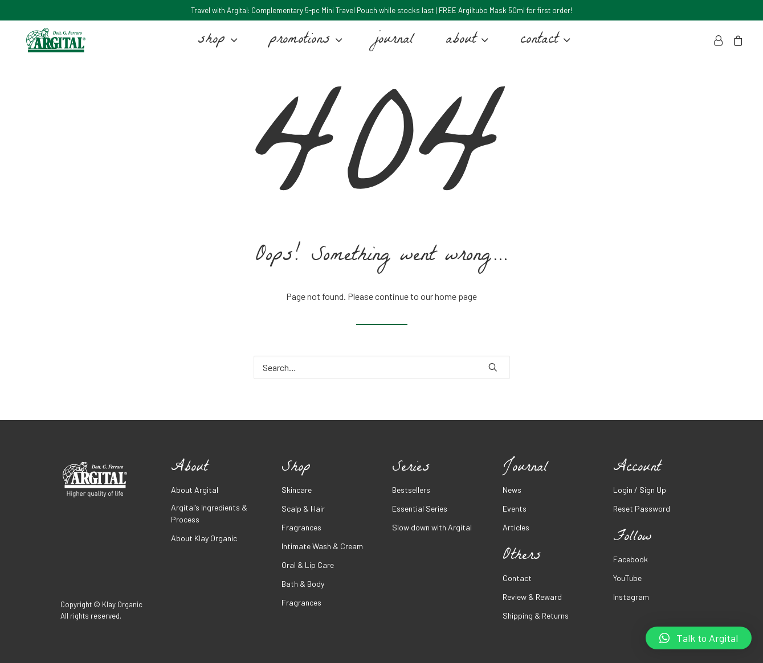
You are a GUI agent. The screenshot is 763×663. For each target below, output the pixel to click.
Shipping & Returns (536, 615)
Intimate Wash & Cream (322, 546)
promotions (303, 44)
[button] (699, 638)
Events (515, 508)
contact (543, 44)
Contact (517, 578)
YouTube (627, 578)
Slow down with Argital (432, 527)
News (512, 490)
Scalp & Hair (303, 508)
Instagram (631, 597)
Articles (516, 527)
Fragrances (301, 527)
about (464, 44)
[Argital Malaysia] (53, 44)
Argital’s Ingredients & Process (209, 513)
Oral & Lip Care (307, 565)
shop (215, 44)
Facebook (630, 559)
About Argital (194, 490)
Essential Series (419, 508)
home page (456, 296)
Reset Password (641, 508)
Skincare (296, 490)
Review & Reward (532, 597)
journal (391, 44)
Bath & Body (302, 583)
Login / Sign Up (639, 490)
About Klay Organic (204, 538)
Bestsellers (411, 490)
